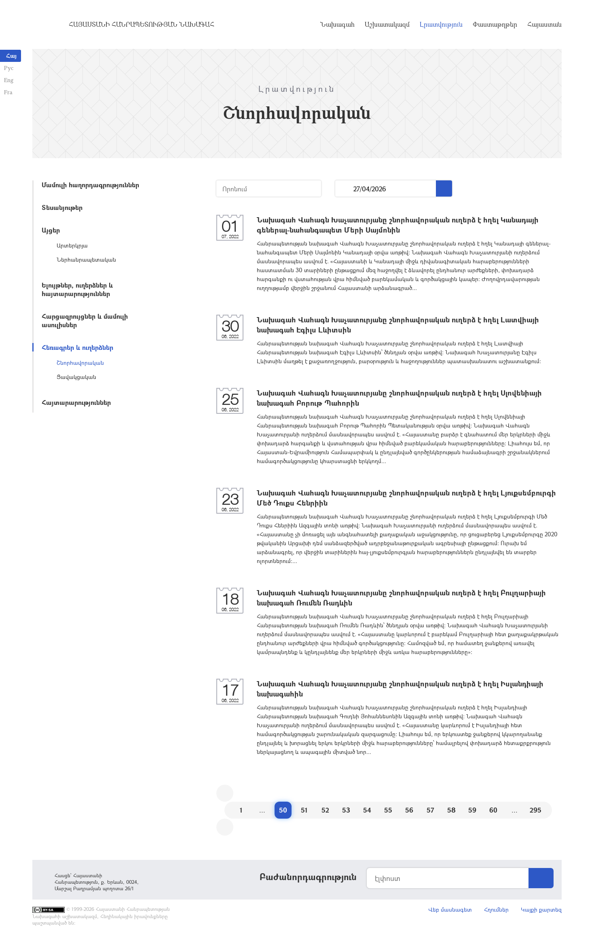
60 (493, 810)
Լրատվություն (441, 24)
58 (451, 810)
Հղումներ (496, 909)
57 (430, 810)
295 (535, 810)
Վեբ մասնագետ (450, 909)
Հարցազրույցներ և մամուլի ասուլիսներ (85, 320)
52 (325, 810)
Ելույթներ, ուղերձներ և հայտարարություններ (77, 289)
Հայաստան (544, 24)
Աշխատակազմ (387, 24)
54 (367, 810)
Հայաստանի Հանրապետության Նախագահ (141, 24)
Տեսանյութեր (62, 207)
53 (346, 810)
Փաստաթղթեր (495, 24)
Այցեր (51, 230)
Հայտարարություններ (76, 402)
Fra (8, 92)
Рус (8, 68)
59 (472, 810)
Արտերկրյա (72, 245)
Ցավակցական (76, 377)
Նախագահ (337, 24)
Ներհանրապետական (86, 259)
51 (304, 810)
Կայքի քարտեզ (541, 909)
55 (388, 810)
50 (283, 810)
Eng (8, 80)
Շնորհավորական (80, 362)
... (344, 188)
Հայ (11, 55)
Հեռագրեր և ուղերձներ (77, 347)
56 (409, 810)
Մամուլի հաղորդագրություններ (90, 184)
